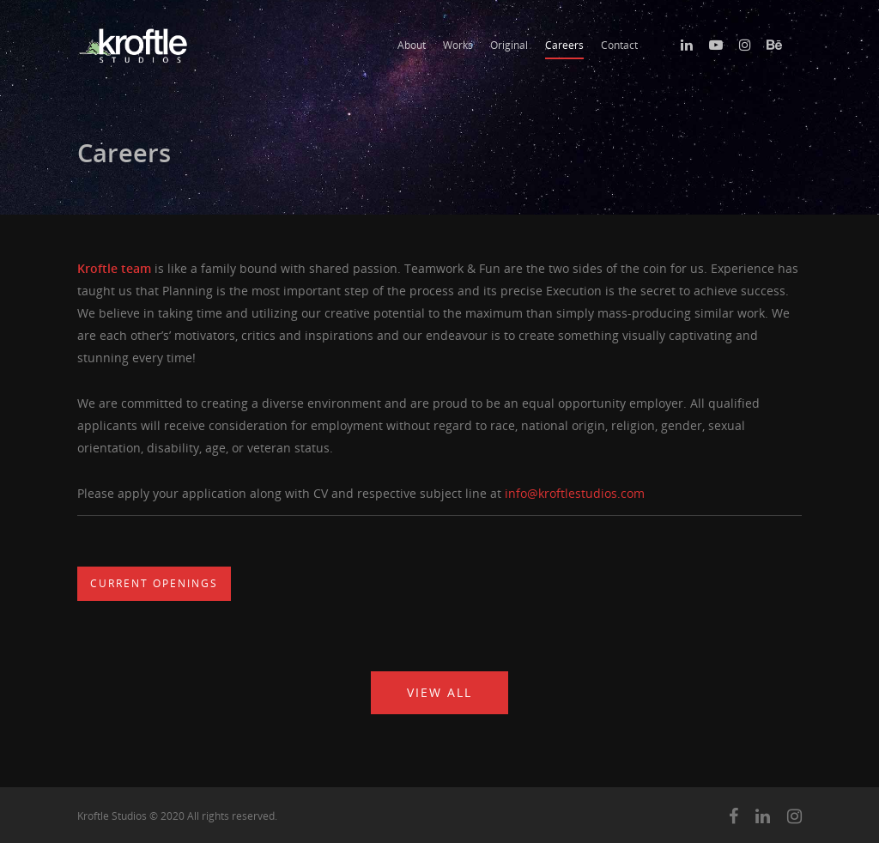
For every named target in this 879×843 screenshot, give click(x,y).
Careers (564, 45)
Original (509, 45)
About (411, 45)
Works (458, 45)
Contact (619, 45)
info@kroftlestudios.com (575, 493)
